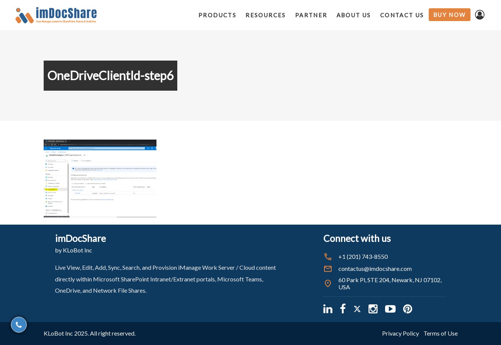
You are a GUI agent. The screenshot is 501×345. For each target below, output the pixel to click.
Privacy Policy (400, 333)
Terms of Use (440, 333)
